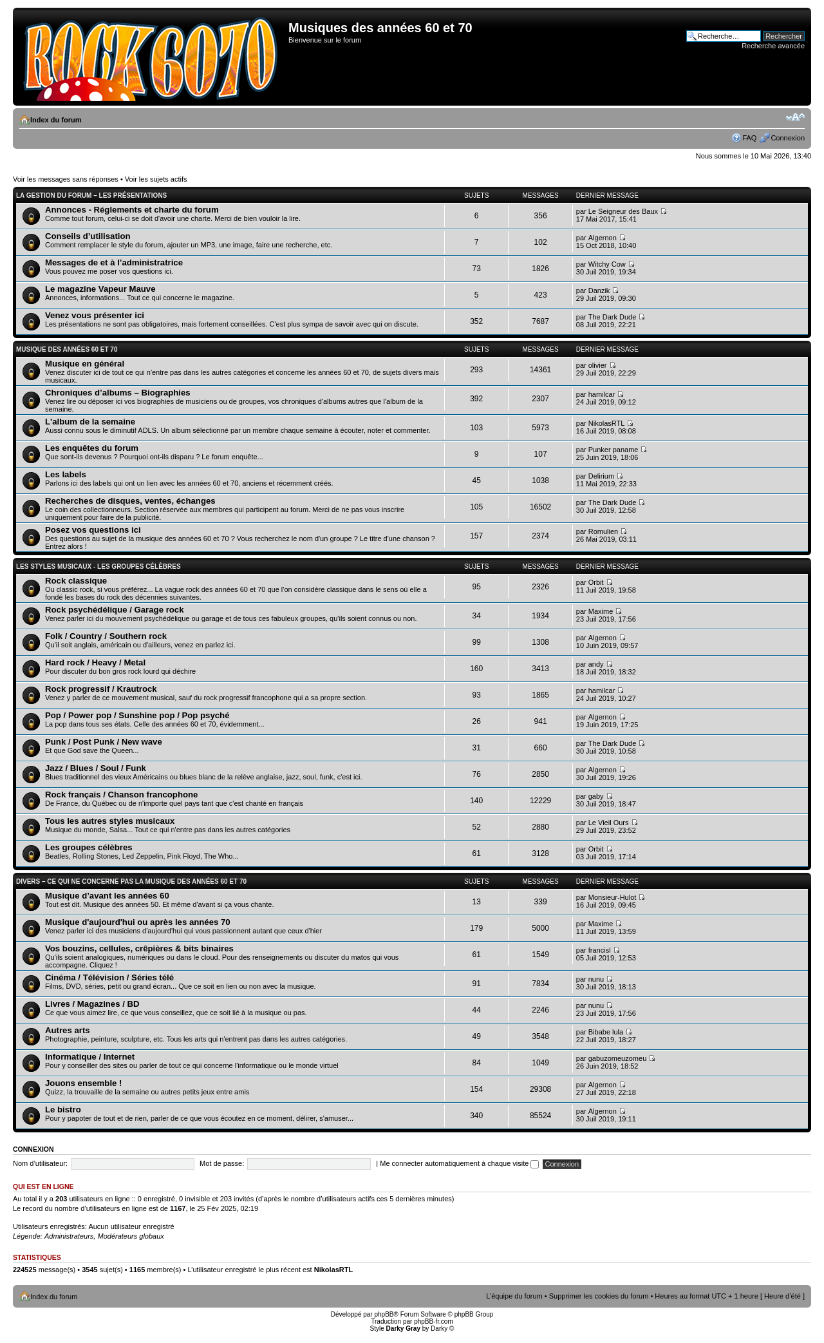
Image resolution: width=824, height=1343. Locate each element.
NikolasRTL (606, 423)
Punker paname (613, 449)
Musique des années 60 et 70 (66, 349)
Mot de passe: (222, 1163)
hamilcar (601, 394)
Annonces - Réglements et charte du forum (132, 209)
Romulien (603, 531)
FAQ (749, 138)
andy (596, 664)
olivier (597, 365)
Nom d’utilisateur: (40, 1163)
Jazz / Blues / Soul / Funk (95, 768)
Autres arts (67, 1030)
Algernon (602, 238)
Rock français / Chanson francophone (121, 794)
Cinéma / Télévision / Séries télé (109, 977)
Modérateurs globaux (130, 1236)
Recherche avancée (773, 46)
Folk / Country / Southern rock (106, 636)
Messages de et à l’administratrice (114, 262)
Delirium (601, 476)
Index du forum (55, 120)
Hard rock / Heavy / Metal (95, 662)
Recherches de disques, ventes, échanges (130, 501)
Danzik (599, 290)
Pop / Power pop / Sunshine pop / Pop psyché (137, 715)
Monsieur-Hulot (612, 897)
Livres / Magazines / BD (92, 1004)
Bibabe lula (605, 1032)
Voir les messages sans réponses (65, 179)
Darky (439, 1328)
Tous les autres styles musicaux (109, 821)
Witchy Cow (607, 264)
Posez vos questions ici (93, 530)
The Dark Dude (612, 317)
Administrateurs (68, 1236)
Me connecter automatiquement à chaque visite (459, 1163)
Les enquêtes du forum (91, 448)
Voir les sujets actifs (156, 179)
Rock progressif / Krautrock (101, 689)
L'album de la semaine (90, 421)
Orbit (596, 582)
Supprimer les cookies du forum (599, 1296)
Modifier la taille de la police (795, 117)
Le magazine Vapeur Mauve (100, 289)
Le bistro (63, 1109)
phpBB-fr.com (433, 1321)
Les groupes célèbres (89, 847)
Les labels (65, 474)
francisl (599, 950)
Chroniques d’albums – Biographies (118, 392)
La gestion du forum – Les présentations (91, 195)
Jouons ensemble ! (83, 1083)
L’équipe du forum (514, 1296)
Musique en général (84, 363)
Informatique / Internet (90, 1057)
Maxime (600, 611)
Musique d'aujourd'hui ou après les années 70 (137, 922)
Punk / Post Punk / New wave (103, 742)
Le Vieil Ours (608, 822)
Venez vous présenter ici (94, 315)
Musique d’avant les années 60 (107, 895)
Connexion (788, 138)
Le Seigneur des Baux (623, 211)
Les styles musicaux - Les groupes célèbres (98, 566)
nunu (596, 979)
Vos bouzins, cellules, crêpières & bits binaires (139, 948)
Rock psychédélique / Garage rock (114, 609)
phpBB (383, 1314)
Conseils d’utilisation (88, 236)
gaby (596, 796)
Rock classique (76, 581)
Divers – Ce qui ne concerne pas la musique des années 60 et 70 (131, 881)
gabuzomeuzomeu (617, 1058)
